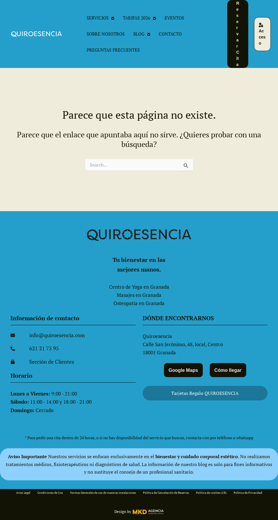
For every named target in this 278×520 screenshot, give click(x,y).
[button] (111, 18)
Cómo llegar (228, 369)
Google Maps (182, 369)
